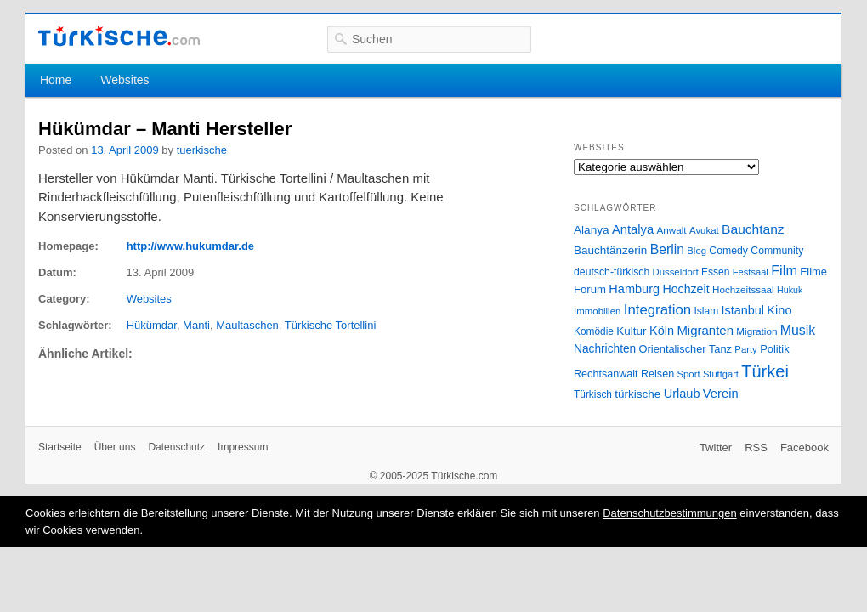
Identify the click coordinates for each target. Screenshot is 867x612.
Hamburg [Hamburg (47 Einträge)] (634, 289)
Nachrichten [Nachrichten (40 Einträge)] (605, 349)
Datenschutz (176, 447)
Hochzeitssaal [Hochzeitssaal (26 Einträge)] (743, 289)
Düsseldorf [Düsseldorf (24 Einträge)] (676, 272)
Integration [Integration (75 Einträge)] (657, 310)
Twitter (716, 447)
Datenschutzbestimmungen (670, 513)
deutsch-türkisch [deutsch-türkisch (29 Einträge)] (611, 272)
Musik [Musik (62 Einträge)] (798, 330)
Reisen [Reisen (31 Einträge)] (657, 374)
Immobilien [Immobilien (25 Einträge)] (597, 311)
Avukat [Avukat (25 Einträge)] (704, 230)
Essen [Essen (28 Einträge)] (715, 272)
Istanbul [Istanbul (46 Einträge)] (743, 310)
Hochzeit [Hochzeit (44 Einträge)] (685, 289)
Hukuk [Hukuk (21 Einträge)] (789, 290)
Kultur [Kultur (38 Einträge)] (631, 331)
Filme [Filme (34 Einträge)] (813, 271)
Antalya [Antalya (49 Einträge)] (633, 229)
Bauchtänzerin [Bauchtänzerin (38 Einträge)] (610, 250)
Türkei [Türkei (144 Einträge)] (765, 371)
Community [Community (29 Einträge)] (777, 251)
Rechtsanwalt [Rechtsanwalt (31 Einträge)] (606, 374)
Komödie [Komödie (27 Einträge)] (594, 331)
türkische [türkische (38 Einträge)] (637, 394)
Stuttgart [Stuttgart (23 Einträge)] (721, 374)
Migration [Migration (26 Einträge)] (756, 331)
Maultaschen (247, 325)
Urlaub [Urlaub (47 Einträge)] (682, 393)
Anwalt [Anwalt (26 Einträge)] (672, 229)
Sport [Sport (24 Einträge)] (688, 374)
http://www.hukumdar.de (190, 246)
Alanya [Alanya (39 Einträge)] (591, 230)
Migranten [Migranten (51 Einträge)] (705, 330)
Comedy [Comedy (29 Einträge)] (728, 251)
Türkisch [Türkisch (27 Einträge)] (593, 394)
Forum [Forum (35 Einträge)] (590, 289)
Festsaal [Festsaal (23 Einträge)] (750, 272)
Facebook (804, 447)
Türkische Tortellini (330, 325)
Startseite (60, 447)
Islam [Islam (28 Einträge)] (706, 311)
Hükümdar (152, 325)
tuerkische (202, 150)
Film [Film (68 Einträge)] (784, 270)
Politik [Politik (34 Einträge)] (775, 349)
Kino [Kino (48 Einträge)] (779, 310)
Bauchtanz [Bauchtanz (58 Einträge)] (753, 229)
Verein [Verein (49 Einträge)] (721, 393)
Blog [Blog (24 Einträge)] (696, 251)
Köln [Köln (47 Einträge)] (661, 330)
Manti (196, 325)
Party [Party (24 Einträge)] (745, 349)
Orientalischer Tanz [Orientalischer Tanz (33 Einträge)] (685, 349)
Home (55, 80)
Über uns (115, 447)
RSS (756, 447)
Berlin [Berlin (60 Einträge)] (667, 249)
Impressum (243, 447)
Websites (124, 80)
